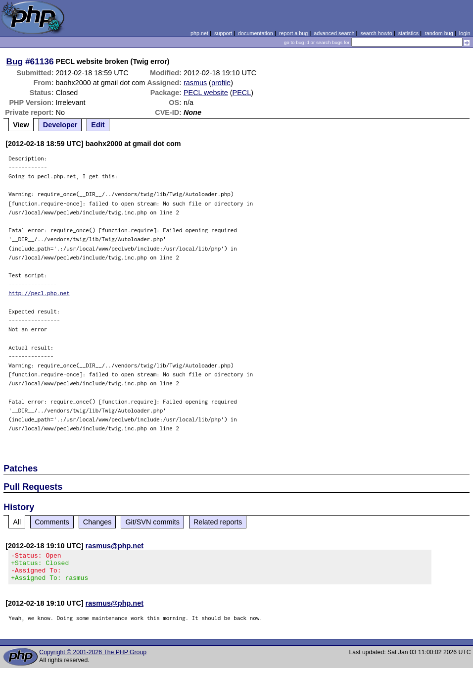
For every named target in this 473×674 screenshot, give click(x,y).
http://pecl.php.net (39, 293)
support (223, 33)
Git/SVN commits (152, 522)
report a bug (293, 33)
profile (221, 83)
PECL (242, 93)
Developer (60, 125)
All (17, 522)
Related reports (217, 522)
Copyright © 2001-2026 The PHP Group (92, 658)
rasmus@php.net (114, 546)
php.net (199, 33)
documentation (255, 33)
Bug (14, 61)
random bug (439, 33)
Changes (97, 522)
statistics (408, 33)
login (465, 33)
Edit (97, 125)
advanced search (334, 33)
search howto (376, 33)
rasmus (195, 83)
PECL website (206, 93)
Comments (52, 522)
